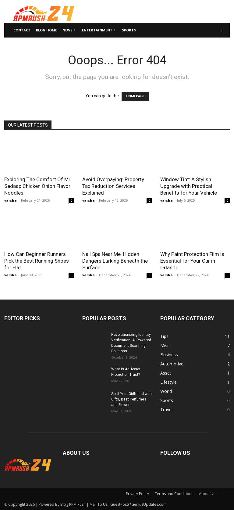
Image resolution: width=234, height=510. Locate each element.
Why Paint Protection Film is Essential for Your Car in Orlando (192, 261)
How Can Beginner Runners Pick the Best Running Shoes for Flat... (36, 261)
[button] (222, 30)
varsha (10, 200)
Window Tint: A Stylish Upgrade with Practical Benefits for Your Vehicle (188, 186)
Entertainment (98, 30)
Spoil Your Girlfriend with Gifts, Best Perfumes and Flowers (131, 399)
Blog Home (46, 30)
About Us (207, 493)
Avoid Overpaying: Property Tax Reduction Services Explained (113, 186)
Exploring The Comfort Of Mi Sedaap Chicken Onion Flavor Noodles (37, 186)
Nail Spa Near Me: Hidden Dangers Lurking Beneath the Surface (115, 261)
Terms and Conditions (174, 493)
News (68, 30)
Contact (21, 30)
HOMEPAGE (135, 96)
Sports (129, 30)
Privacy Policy (137, 493)
